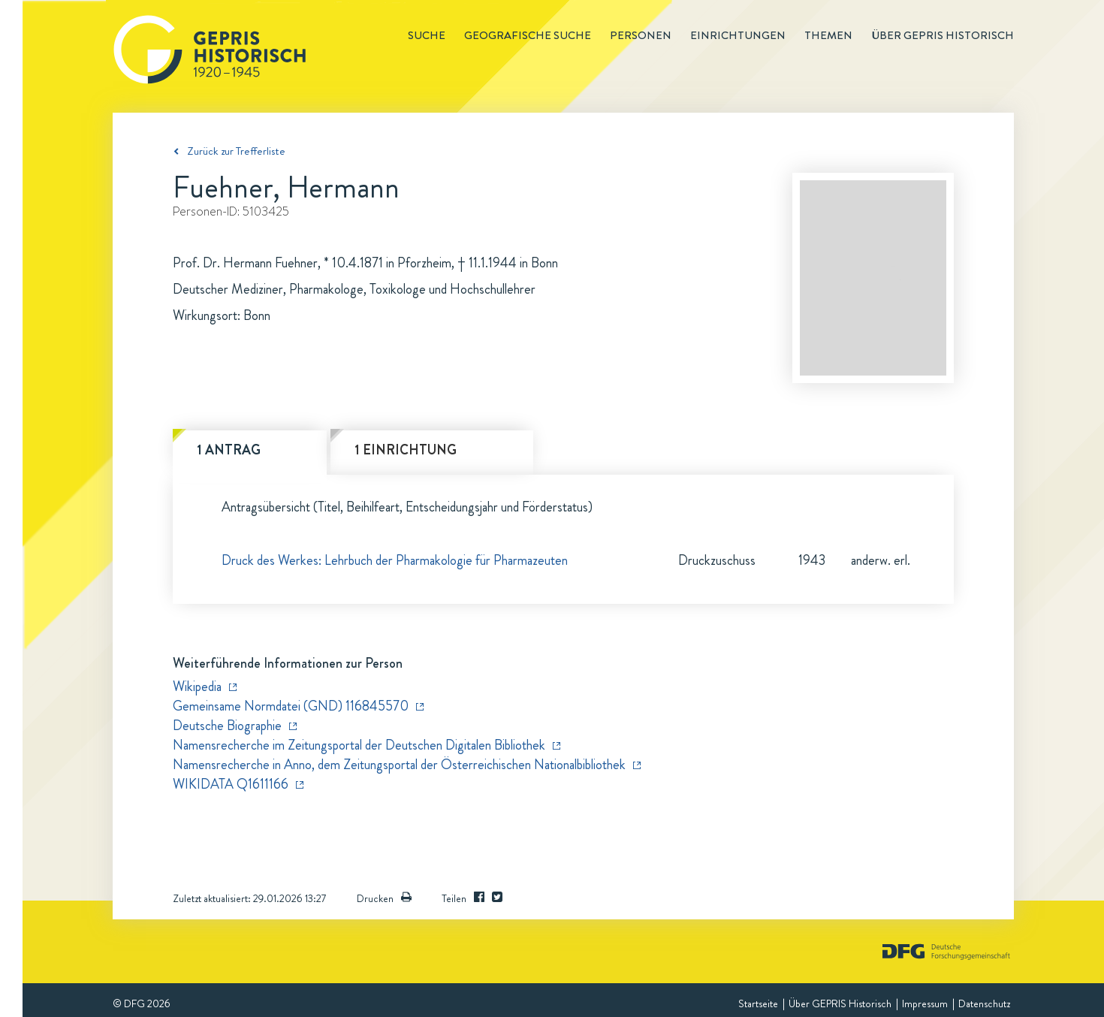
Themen (828, 35)
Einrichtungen (738, 35)
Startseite (758, 1003)
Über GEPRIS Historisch (840, 1003)
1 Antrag (229, 450)
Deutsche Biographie (227, 725)
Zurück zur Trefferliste (236, 151)
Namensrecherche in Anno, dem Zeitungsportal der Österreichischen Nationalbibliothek (399, 764)
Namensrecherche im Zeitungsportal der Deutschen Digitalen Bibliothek (359, 745)
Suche (426, 35)
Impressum (925, 1003)
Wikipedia (197, 686)
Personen (640, 35)
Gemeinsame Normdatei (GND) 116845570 (291, 706)
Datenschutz (984, 1003)
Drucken (384, 898)
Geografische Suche (527, 35)
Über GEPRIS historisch (942, 35)
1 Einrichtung (405, 450)
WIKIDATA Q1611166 (230, 784)
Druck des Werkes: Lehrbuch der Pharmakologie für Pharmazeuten (395, 560)
